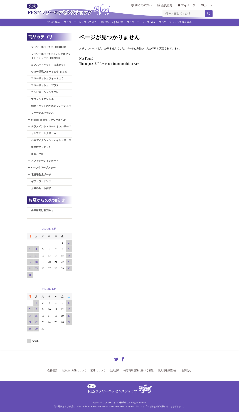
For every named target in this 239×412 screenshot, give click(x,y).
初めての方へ (143, 5)
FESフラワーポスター (43, 167)
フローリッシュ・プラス (45, 85)
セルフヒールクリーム (43, 133)
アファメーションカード (45, 160)
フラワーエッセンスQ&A (141, 22)
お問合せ (187, 370)
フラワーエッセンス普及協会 (175, 22)
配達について (97, 370)
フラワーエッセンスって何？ (80, 22)
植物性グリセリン (41, 147)
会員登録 (167, 5)
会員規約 (115, 370)
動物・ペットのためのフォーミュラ (51, 106)
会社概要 (52, 370)
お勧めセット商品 (41, 188)
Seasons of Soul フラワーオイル (48, 119)
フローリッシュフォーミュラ (47, 78)
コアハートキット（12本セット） (50, 65)
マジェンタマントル (42, 99)
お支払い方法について (74, 370)
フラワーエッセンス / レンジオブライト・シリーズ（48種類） (51, 56)
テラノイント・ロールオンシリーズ (51, 126)
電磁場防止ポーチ (41, 174)
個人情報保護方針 (168, 370)
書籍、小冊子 (38, 154)
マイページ (188, 5)
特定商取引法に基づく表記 (139, 370)
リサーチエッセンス (42, 112)
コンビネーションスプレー (46, 92)
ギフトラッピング (41, 181)
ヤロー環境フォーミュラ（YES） (49, 71)
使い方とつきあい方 (111, 22)
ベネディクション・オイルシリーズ (51, 140)
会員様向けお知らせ (42, 210)
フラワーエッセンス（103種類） (49, 47)
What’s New (53, 22)
